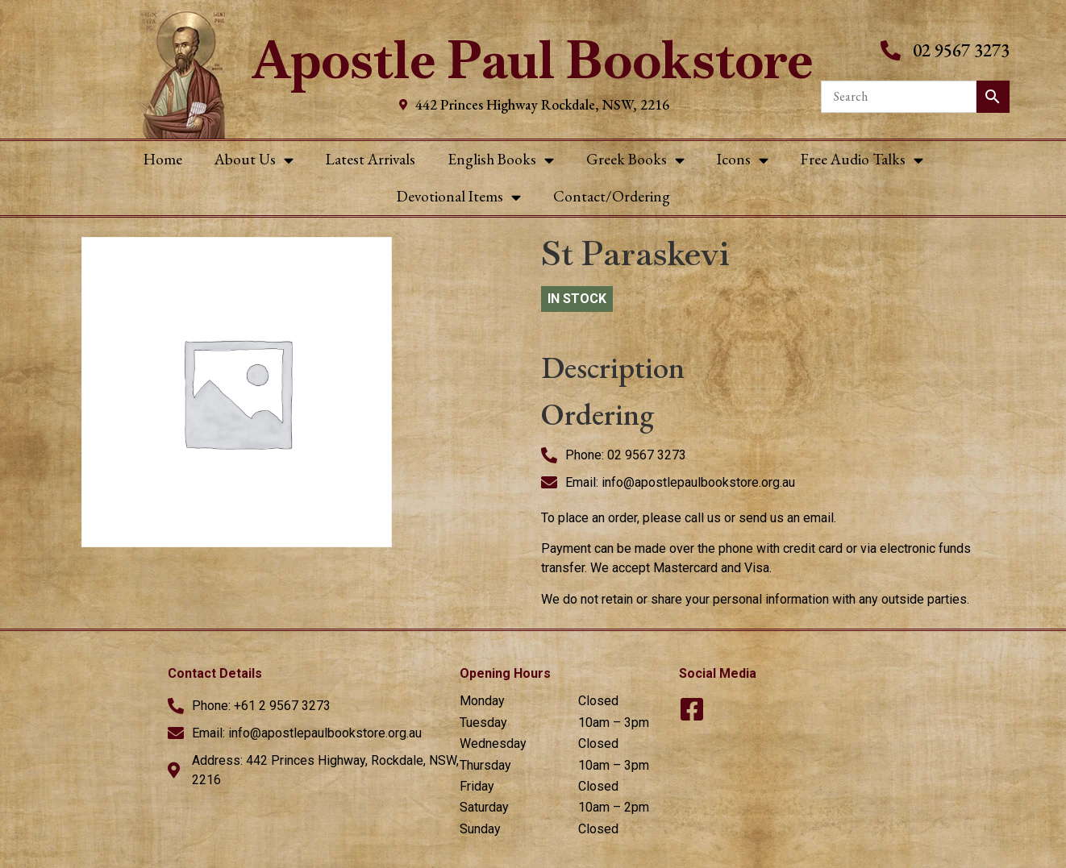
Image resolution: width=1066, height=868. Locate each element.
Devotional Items (459, 197)
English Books (501, 160)
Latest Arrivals (370, 159)
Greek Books (635, 160)
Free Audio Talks (862, 160)
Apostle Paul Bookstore (532, 60)
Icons (742, 160)
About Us (254, 160)
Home (163, 159)
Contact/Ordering (611, 196)
